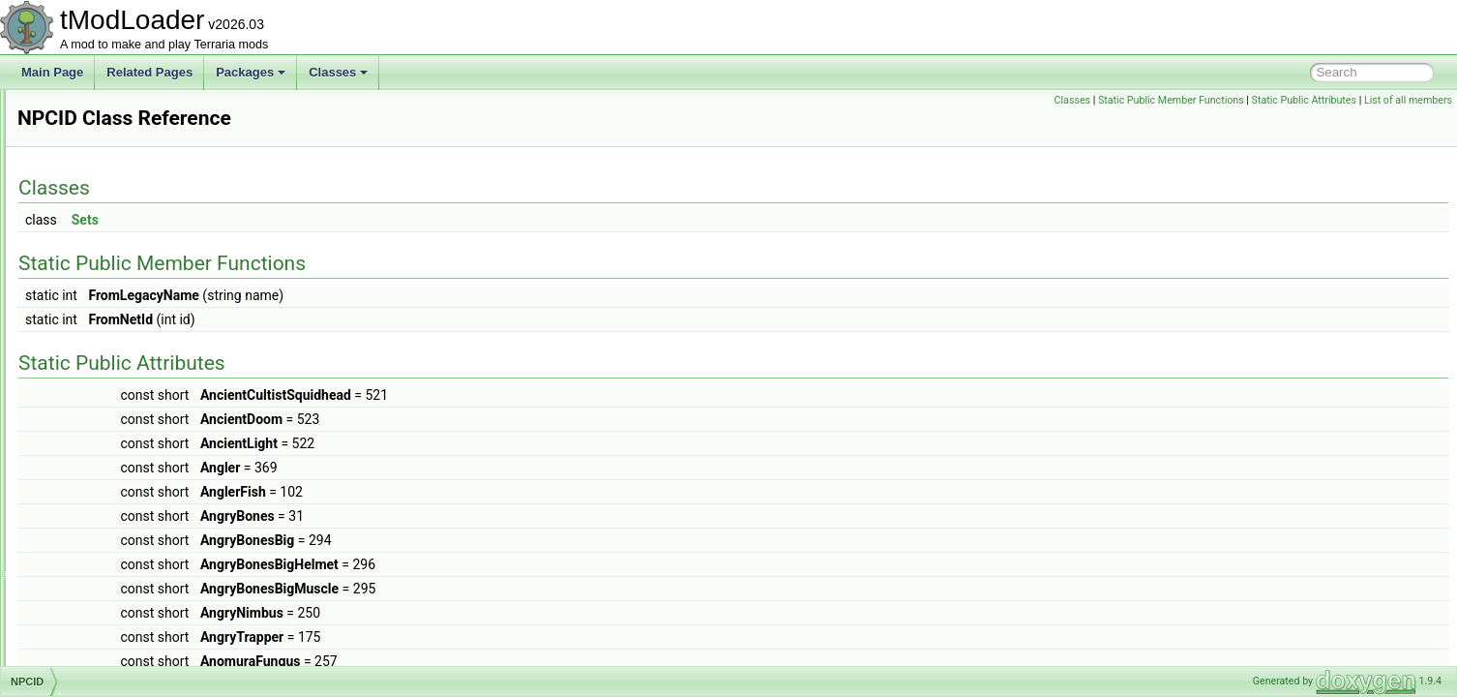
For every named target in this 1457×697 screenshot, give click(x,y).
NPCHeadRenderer (114, 366)
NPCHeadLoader (108, 344)
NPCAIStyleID (100, 195)
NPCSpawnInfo (103, 664)
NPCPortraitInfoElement (126, 557)
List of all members (1408, 100)
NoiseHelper (96, 110)
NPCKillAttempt (104, 408)
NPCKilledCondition (114, 451)
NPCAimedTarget (109, 174)
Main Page (52, 72)
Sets (327, 219)
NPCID (82, 387)
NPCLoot (87, 515)
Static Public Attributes (1304, 100)
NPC (76, 153)
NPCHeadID (96, 323)
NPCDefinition (100, 238)
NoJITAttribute (100, 131)
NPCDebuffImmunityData (129, 217)
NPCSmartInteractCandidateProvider (159, 643)
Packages (250, 72)
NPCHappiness (103, 281)
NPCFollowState (106, 259)
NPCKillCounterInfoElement (135, 430)
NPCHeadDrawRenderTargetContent (159, 302)
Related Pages (149, 72)
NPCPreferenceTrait (116, 579)
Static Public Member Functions (1171, 100)
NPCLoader (94, 493)
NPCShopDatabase (114, 621)
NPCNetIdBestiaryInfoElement (142, 536)
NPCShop (89, 600)
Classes (338, 72)
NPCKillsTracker (106, 472)
